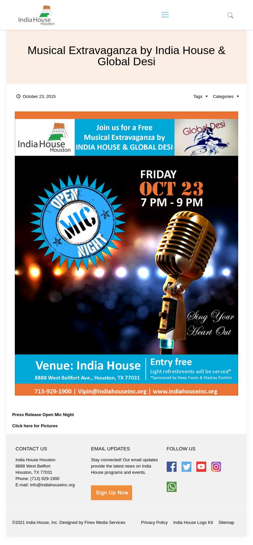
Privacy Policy (154, 522)
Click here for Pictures (35, 425)
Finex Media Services (104, 522)
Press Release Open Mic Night (43, 414)
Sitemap (226, 522)
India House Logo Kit (193, 522)
